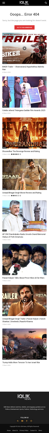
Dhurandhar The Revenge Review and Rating (21, 151)
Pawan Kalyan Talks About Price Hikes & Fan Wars (23, 278)
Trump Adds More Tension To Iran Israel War (21, 362)
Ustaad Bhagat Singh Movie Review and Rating (21, 193)
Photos (5, 106)
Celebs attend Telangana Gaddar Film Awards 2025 (23, 110)
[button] (46, 3)
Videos (5, 63)
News (4, 147)
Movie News (6, 274)
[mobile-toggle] (3, 3)
